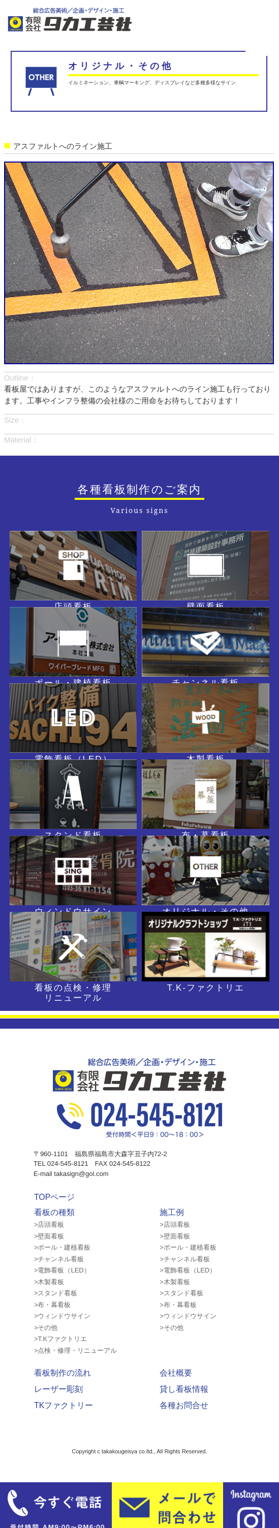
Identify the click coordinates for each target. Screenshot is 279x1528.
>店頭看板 (49, 1224)
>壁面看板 (49, 1236)
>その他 (46, 1327)
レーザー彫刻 (58, 1389)
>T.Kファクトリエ (60, 1339)
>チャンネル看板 (59, 1259)
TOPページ (54, 1197)
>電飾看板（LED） (62, 1270)
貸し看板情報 (184, 1389)
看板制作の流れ (62, 1372)
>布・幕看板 (52, 1305)
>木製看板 (49, 1282)
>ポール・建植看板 (62, 1247)
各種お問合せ (184, 1405)
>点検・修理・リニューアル (75, 1350)
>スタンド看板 (56, 1293)
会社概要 (176, 1372)
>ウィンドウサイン (62, 1316)
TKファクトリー (63, 1405)
